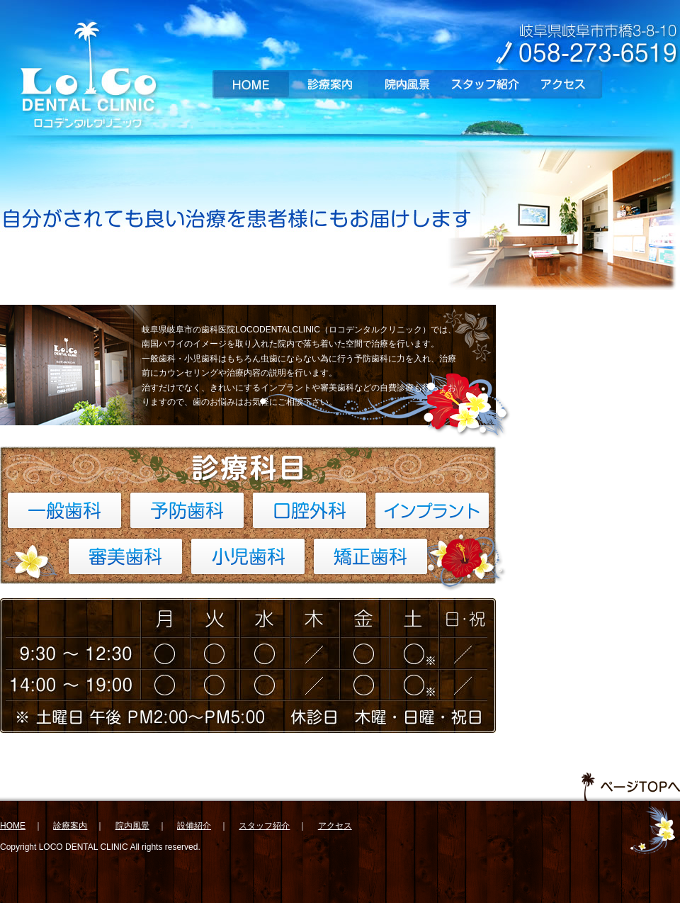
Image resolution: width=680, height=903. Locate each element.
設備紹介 (194, 826)
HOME (251, 84)
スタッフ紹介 (485, 84)
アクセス (563, 84)
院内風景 (407, 84)
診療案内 (329, 84)
